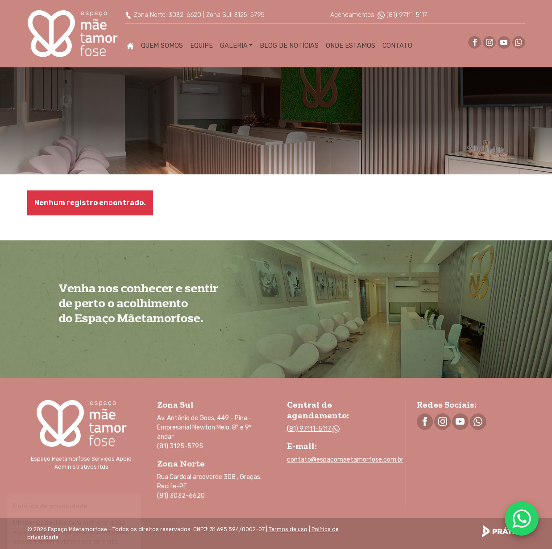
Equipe (201, 46)
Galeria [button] (234, 46)
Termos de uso (288, 529)
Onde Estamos (350, 46)
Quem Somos (162, 46)
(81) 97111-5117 (402, 15)
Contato (397, 46)
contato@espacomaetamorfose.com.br (345, 459)
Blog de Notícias (289, 46)
